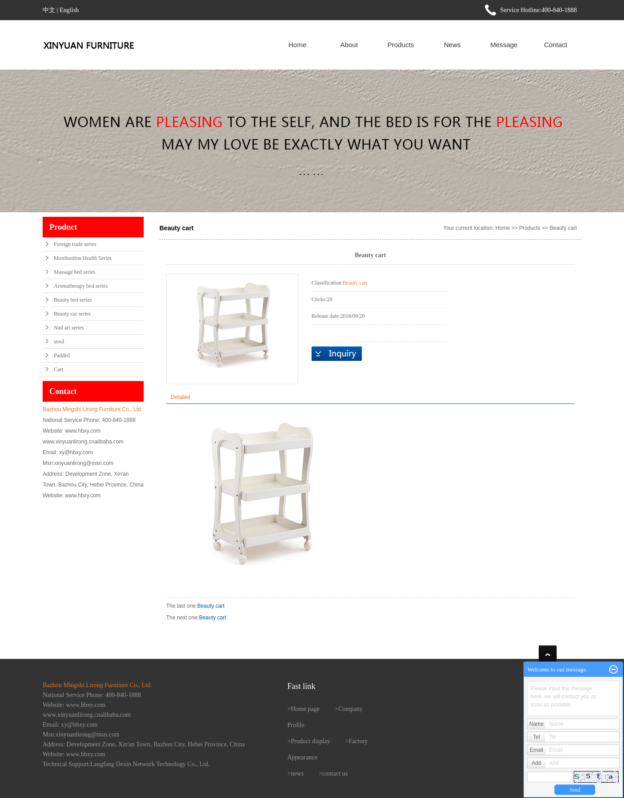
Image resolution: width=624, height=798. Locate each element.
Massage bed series (75, 272)
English (69, 10)
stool (59, 341)
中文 (49, 10)
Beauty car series (72, 314)
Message (504, 44)
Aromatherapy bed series (81, 286)
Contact (555, 44)
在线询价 (337, 353)
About (349, 44)
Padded (62, 355)
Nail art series (69, 327)
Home (297, 44)
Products (400, 44)
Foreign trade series (75, 244)
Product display (310, 741)
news (297, 773)
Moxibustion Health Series (83, 258)
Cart (58, 369)
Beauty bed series (73, 300)
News (452, 44)
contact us (334, 773)
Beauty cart (563, 228)
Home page (305, 709)
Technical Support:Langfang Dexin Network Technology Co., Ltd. (126, 764)
